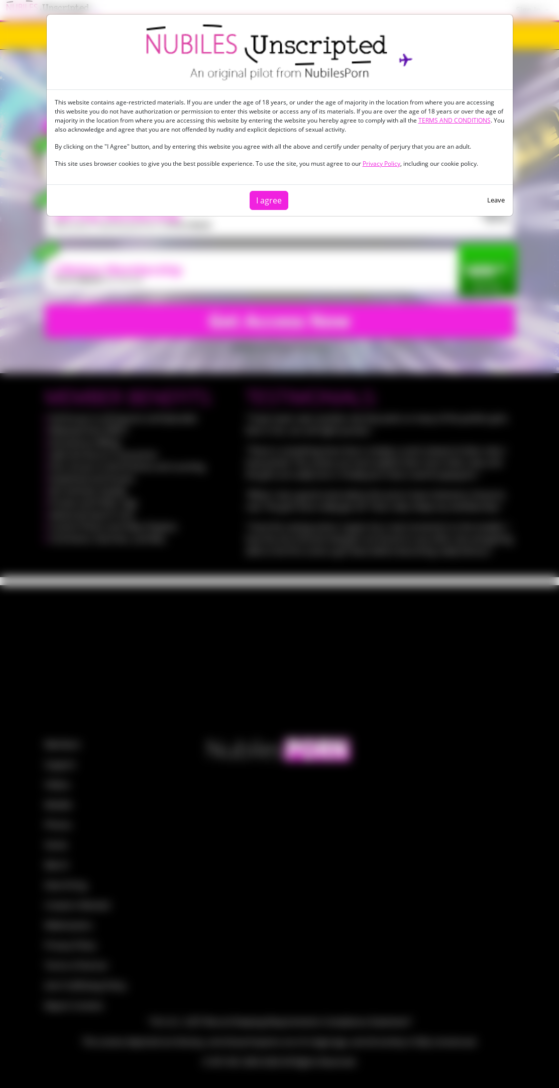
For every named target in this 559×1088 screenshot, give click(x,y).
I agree (269, 200)
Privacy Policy (381, 163)
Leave (496, 199)
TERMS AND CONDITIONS (454, 120)
